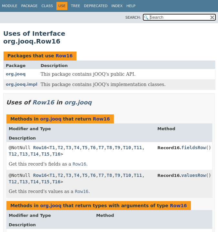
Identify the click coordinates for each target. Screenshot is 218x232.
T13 (24, 154)
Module (9, 6)
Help (130, 6)
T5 (85, 147)
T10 (127, 147)
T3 (68, 147)
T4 (76, 147)
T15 (45, 154)
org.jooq (15, 74)
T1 (52, 147)
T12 (13, 154)
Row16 (64, 55)
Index (116, 6)
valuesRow (193, 175)
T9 (117, 147)
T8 (109, 147)
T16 (56, 154)
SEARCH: (133, 17)
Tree (75, 6)
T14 (34, 154)
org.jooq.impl (21, 84)
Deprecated (95, 6)
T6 (93, 147)
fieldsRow (193, 147)
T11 (138, 147)
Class (47, 6)
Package (29, 6)
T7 (101, 147)
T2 (60, 147)
